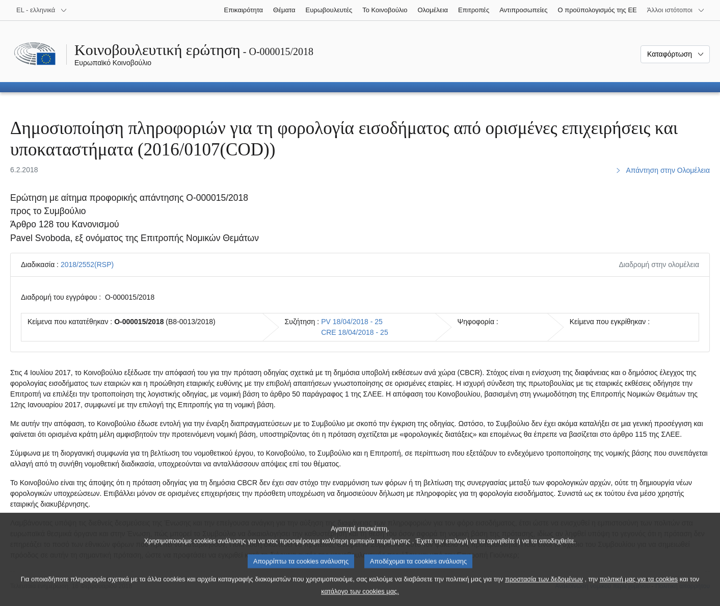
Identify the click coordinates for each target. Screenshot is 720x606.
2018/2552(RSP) (87, 264)
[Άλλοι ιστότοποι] (676, 10)
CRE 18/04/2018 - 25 (354, 332)
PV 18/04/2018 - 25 (352, 322)
